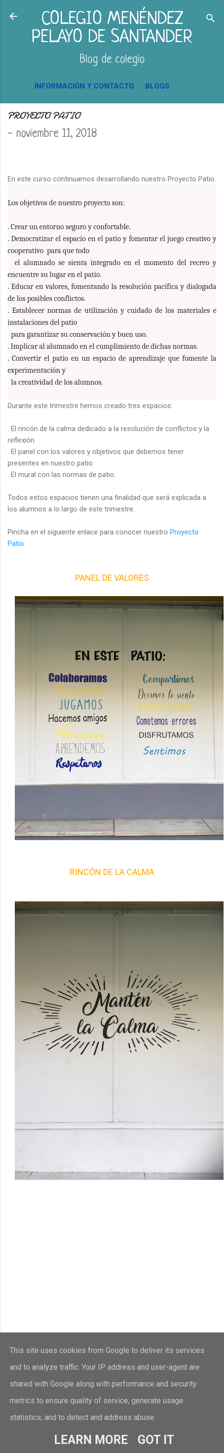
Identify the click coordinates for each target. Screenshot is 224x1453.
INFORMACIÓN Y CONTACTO (84, 86)
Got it (156, 1440)
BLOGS (157, 86)
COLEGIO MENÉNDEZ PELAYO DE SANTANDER (112, 28)
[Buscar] (210, 19)
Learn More (91, 1440)
